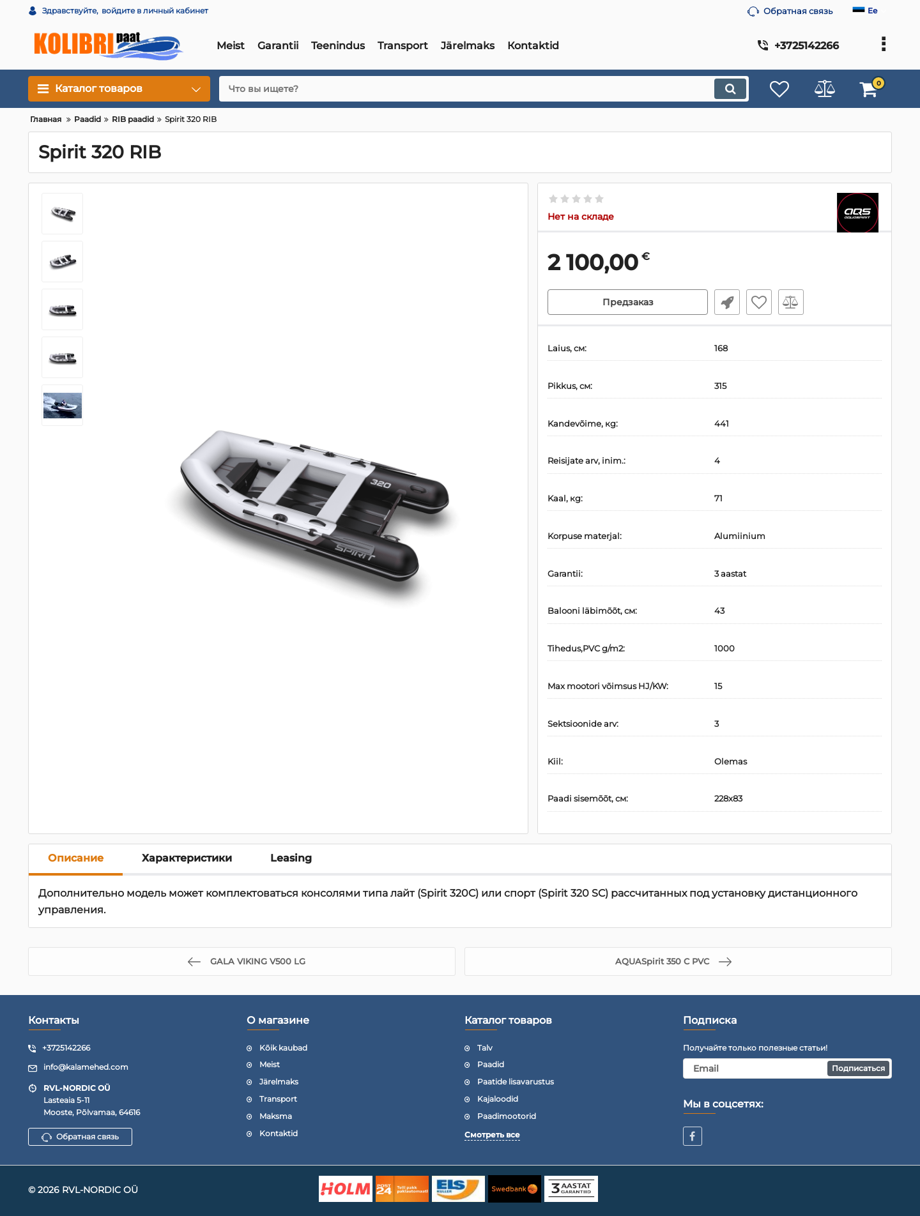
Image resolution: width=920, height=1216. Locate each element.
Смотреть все (492, 1134)
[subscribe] (788, 1068)
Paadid (490, 1064)
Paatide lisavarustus (515, 1081)
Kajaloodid (497, 1099)
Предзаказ (628, 302)
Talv (485, 1048)
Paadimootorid (506, 1116)
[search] (484, 89)
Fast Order (727, 302)
